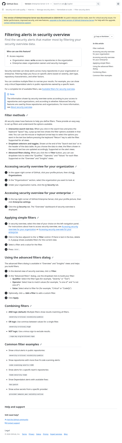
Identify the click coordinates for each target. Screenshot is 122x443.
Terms (24, 434)
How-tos (31, 9)
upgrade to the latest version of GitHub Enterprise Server (72, 20)
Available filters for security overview (58, 89)
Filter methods (16, 115)
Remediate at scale (64, 9)
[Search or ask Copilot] (76, 4)
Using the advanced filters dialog (29, 257)
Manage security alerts (46, 9)
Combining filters (18, 306)
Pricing (45, 434)
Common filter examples (23, 344)
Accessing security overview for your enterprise (39, 193)
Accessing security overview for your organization (41, 166)
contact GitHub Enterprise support (17, 23)
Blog (66, 434)
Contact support (12, 423)
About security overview (21, 107)
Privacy (31, 434)
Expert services (56, 434)
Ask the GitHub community (16, 419)
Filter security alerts (82, 9)
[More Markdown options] (112, 36)
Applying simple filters (22, 217)
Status (38, 434)
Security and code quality (15, 9)
